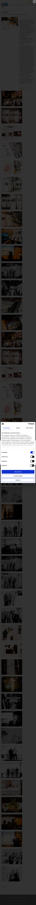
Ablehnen (18, 480)
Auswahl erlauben (18, 475)
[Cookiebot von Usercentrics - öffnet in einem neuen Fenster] (28, 424)
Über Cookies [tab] (29, 428)
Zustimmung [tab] (6, 428)
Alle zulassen (18, 471)
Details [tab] (18, 428)
